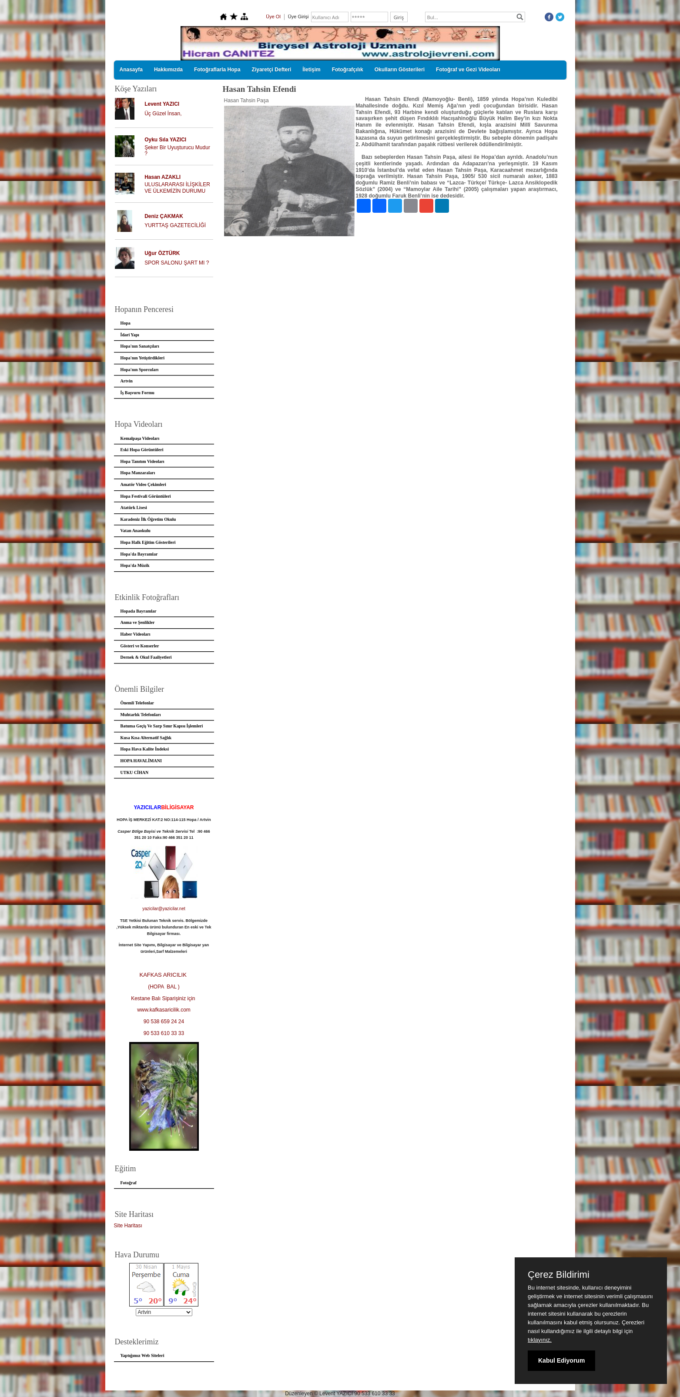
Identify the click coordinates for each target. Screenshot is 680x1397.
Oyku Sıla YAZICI (165, 140)
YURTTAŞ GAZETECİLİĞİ (175, 225)
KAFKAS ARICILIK (164, 975)
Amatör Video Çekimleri (143, 484)
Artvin (127, 381)
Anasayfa (131, 70)
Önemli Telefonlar (137, 702)
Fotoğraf (129, 1182)
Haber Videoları (136, 634)
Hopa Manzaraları (138, 472)
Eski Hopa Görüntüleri (142, 449)
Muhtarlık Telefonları (141, 714)
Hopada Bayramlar (139, 611)
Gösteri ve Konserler (140, 645)
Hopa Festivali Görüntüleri (146, 496)
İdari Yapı (130, 334)
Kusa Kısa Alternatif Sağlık (146, 737)
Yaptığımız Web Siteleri (142, 1355)
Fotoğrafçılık (347, 70)
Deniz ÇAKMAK (163, 216)
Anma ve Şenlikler (138, 622)
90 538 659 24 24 (164, 1021)
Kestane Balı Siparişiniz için (164, 998)
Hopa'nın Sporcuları (140, 369)
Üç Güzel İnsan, (162, 114)
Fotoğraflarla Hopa (217, 70)
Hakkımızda (168, 70)
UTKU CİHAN (135, 772)
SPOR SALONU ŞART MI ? (176, 263)
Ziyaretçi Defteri (271, 70)
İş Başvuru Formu (137, 392)
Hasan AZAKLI (162, 177)
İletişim (311, 70)
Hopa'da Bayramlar (139, 554)
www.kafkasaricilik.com (164, 1010)
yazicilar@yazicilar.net (163, 908)
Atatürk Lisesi (134, 507)
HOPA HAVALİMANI (141, 760)
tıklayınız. (540, 1340)
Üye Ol (273, 16)
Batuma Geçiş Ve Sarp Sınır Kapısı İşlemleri (162, 726)
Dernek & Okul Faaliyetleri (146, 657)
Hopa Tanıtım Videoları (142, 461)
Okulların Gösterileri (400, 70)
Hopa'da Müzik (135, 565)
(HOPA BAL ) (164, 987)
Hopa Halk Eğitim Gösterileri (148, 542)
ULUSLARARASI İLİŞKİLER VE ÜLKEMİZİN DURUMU (177, 187)
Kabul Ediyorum (561, 1360)
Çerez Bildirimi (559, 1274)
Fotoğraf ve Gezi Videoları (468, 70)
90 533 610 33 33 (164, 1033)
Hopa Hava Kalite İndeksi (145, 749)
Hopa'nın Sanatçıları (140, 346)
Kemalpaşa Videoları (140, 438)
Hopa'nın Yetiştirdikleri (143, 357)
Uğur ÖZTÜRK (162, 253)
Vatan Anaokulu (136, 530)
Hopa (126, 323)
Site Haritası (128, 1226)
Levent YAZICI (161, 104)
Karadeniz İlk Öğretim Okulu (148, 519)
